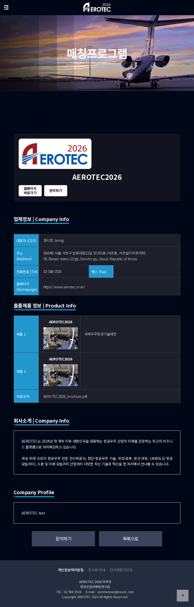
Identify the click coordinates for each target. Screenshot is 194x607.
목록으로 (130, 538)
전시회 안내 (96, 569)
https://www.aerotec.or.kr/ (64, 286)
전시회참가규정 (121, 569)
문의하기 (55, 190)
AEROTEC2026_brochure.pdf (65, 396)
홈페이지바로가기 (30, 190)
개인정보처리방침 (71, 569)
